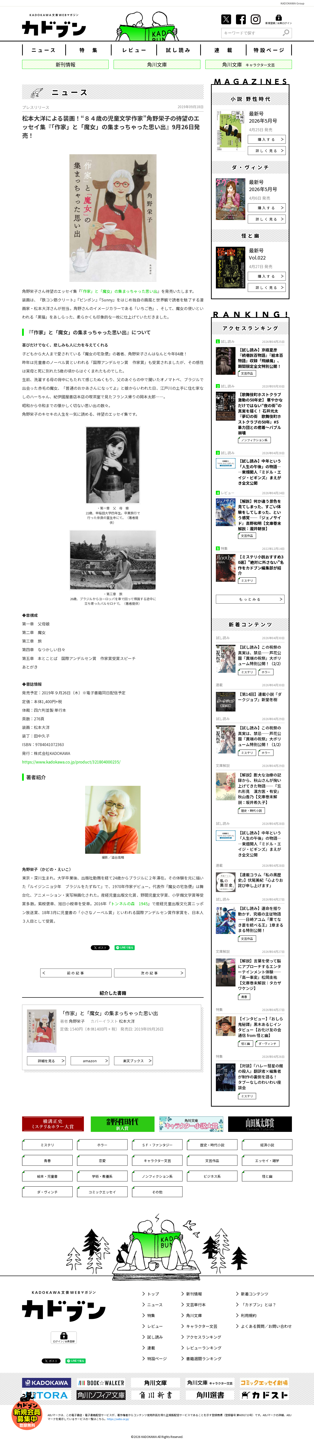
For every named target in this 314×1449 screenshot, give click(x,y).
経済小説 (267, 1144)
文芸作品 (247, 373)
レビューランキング (204, 1348)
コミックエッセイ (102, 1192)
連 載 (224, 49)
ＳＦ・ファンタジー (157, 1144)
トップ (153, 1294)
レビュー (134, 49)
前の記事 (63, 972)
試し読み (178, 49)
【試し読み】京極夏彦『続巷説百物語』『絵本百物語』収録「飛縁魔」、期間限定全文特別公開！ (260, 358)
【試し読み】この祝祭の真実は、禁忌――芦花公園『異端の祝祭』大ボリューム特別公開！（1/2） (260, 736)
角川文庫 (194, 1315)
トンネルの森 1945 (129, 903)
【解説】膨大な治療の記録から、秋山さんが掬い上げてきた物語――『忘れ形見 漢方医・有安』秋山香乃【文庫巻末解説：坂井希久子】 (259, 788)
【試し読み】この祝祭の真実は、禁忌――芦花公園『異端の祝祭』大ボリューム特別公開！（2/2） (260, 655)
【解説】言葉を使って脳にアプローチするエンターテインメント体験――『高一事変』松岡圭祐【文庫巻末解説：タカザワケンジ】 (259, 974)
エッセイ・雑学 (267, 1160)
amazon (95, 1060)
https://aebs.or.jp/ (118, 1419)
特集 (151, 1315)
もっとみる (261, 599)
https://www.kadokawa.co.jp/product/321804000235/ (71, 762)
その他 (157, 1192)
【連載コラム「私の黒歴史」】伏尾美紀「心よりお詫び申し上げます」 (260, 880)
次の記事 (162, 972)
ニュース (44, 49)
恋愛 (102, 1160)
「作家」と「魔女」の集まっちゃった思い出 (119, 291)
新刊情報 (194, 1294)
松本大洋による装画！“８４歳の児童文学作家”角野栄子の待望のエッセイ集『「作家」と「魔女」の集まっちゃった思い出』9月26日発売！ (111, 127)
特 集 (89, 49)
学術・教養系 (102, 1176)
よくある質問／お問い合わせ (266, 1326)
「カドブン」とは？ (258, 1304)
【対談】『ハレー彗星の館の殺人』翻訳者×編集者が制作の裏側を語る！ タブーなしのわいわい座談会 (260, 1076)
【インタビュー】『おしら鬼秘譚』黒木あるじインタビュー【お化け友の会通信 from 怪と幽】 (260, 1027)
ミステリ (247, 580)
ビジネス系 (212, 1176)
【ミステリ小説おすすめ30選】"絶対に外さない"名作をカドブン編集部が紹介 (261, 565)
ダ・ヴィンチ (267, 1043)
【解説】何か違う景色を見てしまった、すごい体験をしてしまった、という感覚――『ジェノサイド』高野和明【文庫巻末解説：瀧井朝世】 (259, 514)
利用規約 (249, 1315)
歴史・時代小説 (251, 810)
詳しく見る (270, 150)
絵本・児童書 (47, 1176)
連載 (151, 1348)
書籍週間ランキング (204, 1358)
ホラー (266, 672)
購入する (271, 139)
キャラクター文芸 (157, 1160)
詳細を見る (51, 1060)
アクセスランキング (203, 1337)
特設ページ (270, 49)
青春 (244, 997)
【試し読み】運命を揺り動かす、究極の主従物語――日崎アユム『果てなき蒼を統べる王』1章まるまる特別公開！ (260, 919)
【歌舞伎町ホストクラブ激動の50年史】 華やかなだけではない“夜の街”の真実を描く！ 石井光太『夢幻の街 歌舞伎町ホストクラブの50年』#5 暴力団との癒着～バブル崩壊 (260, 414)
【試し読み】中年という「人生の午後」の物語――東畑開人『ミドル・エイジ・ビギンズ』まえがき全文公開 (259, 472)
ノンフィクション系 (254, 440)
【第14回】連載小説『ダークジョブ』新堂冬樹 (260, 696)
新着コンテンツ (254, 1294)
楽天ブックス (137, 1060)
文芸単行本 (196, 1304)
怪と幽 (245, 1043)
